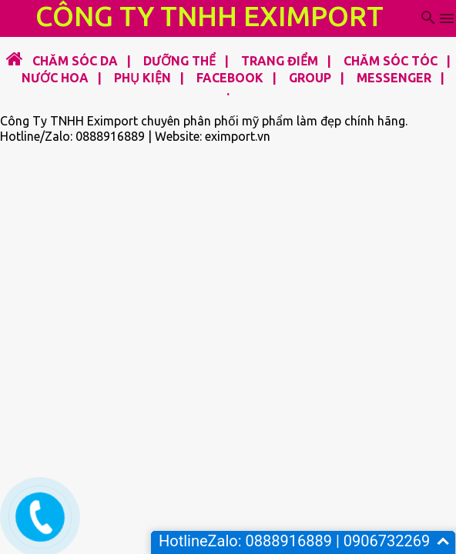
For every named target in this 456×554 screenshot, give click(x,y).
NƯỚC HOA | (57, 78)
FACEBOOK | (232, 78)
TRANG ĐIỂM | (281, 61)
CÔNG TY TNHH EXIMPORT (209, 16)
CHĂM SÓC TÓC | (392, 61)
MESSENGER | (395, 78)
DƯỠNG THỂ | (181, 61)
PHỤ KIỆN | (144, 78)
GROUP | (312, 78)
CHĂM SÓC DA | (78, 61)
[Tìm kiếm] (428, 18)
